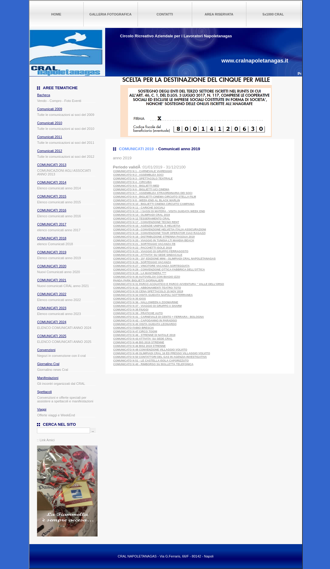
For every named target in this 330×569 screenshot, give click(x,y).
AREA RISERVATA (219, 14)
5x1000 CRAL (273, 14)
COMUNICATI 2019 (51, 252)
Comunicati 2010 (49, 123)
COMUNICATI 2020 (51, 266)
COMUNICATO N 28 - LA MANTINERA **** (139, 273)
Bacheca (43, 95)
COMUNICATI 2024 (51, 322)
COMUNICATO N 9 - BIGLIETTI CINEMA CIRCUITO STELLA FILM (154, 196)
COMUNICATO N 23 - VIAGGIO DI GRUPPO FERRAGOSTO (150, 251)
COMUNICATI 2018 (51, 238)
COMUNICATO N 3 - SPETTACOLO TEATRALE (143, 178)
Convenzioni (46, 350)
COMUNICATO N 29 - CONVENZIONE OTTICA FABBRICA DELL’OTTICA (159, 269)
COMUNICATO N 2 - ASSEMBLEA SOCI (138, 174)
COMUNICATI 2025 (51, 336)
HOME (56, 14)
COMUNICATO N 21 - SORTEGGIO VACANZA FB (144, 244)
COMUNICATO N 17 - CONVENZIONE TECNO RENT (146, 222)
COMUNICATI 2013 (51, 165)
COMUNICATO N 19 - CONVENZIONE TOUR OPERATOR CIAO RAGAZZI (159, 233)
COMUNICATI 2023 (51, 308)
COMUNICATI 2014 (51, 182)
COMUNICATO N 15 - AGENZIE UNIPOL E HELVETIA (147, 225)
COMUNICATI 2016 (51, 210)
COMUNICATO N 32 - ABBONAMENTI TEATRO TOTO (147, 287)
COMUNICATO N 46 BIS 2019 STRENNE (138, 342)
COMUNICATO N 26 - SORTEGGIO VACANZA (142, 262)
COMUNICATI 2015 (51, 196)
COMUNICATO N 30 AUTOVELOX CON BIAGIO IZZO (146, 276)
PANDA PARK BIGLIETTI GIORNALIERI (138, 280)
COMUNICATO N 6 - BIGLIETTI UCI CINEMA (141, 189)
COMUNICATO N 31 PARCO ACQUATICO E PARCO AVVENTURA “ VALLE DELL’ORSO (168, 284)
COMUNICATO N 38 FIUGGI (130, 309)
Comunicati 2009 (49, 109)
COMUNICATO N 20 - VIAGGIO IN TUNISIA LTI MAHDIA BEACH (153, 240)
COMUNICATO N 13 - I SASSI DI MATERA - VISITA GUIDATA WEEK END (159, 211)
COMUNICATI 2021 (51, 280)
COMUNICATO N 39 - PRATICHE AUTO (138, 313)
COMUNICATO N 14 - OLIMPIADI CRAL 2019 (141, 214)
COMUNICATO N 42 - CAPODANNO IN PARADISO (145, 320)
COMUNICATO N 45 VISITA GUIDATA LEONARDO (145, 324)
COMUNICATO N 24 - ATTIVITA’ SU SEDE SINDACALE (147, 254)
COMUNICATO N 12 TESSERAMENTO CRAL (141, 218)
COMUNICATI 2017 (51, 224)
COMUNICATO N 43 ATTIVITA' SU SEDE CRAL (143, 338)
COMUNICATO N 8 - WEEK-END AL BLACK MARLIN (146, 200)
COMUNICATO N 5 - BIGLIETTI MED (136, 185)
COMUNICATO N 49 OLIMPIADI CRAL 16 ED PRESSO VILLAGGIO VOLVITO (161, 353)
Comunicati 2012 (49, 151)
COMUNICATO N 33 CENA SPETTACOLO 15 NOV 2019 (148, 291)
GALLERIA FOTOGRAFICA (110, 14)
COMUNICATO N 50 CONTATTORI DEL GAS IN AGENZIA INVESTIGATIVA (160, 356)
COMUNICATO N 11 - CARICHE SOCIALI (139, 207)
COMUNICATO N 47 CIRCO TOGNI (135, 331)
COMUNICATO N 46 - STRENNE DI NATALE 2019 (144, 335)
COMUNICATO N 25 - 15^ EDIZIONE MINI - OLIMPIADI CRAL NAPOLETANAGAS (164, 258)
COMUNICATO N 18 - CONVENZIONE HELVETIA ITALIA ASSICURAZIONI (159, 229)
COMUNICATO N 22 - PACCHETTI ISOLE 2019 (142, 247)
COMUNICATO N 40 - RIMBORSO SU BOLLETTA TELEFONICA (153, 364)
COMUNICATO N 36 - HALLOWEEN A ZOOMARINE (145, 302)
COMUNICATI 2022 (51, 294)
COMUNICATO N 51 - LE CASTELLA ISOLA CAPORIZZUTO (151, 360)
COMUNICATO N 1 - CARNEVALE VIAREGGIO (142, 171)
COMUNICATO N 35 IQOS (129, 298)
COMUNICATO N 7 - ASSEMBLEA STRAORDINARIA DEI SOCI (152, 193)
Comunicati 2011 (49, 137)
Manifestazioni (47, 378)
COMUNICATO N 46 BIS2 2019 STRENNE (139, 345)
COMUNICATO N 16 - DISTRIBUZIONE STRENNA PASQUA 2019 (154, 236)
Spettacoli (44, 392)
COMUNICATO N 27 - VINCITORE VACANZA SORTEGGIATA (151, 265)
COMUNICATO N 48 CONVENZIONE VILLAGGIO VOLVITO (150, 349)
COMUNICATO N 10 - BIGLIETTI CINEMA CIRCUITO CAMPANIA (154, 203)
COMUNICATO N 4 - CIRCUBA (132, 182)
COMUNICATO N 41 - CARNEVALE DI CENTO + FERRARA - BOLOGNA (158, 316)
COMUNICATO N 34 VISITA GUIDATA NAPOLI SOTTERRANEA (153, 294)
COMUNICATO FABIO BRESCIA (133, 327)
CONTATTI (165, 14)
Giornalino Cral (48, 364)
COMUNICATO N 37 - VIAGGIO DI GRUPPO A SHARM (147, 305)
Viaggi (41, 409)
